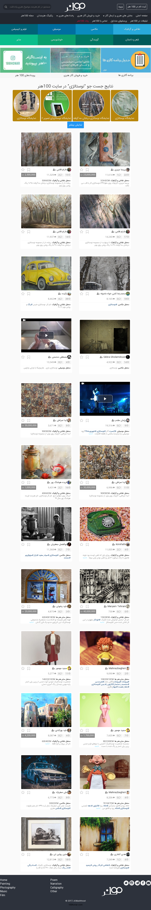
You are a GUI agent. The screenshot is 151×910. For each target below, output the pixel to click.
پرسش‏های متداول (119, 21)
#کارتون (96, 806)
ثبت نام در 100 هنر (137, 7)
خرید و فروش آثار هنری (88, 16)
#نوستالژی (112, 304)
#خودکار (97, 620)
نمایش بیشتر (75, 125)
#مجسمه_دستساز (121, 684)
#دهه (90, 806)
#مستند (67, 558)
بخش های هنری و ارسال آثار (117, 16)
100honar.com (75, 904)
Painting (5, 884)
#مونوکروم (29, 555)
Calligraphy (56, 888)
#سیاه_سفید (44, 555)
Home (3, 880)
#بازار (36, 555)
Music (3, 892)
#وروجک (125, 682)
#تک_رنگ (66, 868)
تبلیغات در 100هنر (139, 21)
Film (2, 895)
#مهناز (115, 687)
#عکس (58, 808)
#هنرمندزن (99, 682)
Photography (7, 888)
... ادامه (92, 434)
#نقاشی (106, 865)
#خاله (105, 806)
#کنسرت (112, 431)
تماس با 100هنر (99, 21)
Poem (53, 880)
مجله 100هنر (27, 16)
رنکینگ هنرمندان (45, 16)
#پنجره (89, 865)
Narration (56, 884)
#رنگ (30, 304)
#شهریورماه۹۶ (90, 431)
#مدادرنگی (32, 865)
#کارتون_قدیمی (107, 684)
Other (53, 892)
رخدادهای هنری (65, 16)
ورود (120, 7)
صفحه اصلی (142, 16)
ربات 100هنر (83, 21)
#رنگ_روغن (97, 865)
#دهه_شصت (123, 687)
